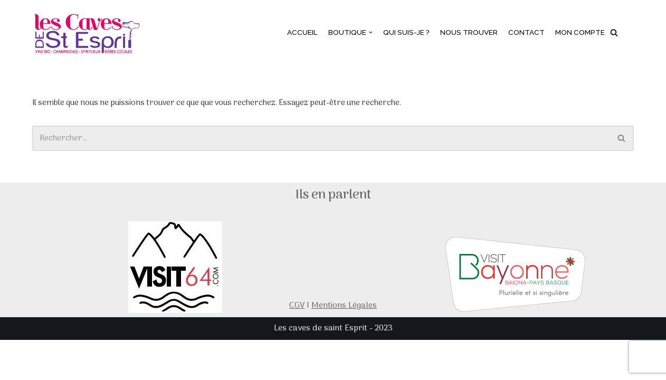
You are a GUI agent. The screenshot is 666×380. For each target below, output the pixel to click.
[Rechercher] (614, 32)
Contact (524, 32)
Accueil (297, 32)
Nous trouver (466, 32)
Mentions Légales (344, 346)
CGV (297, 346)
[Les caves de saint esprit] (88, 32)
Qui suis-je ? (402, 32)
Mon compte (579, 32)
